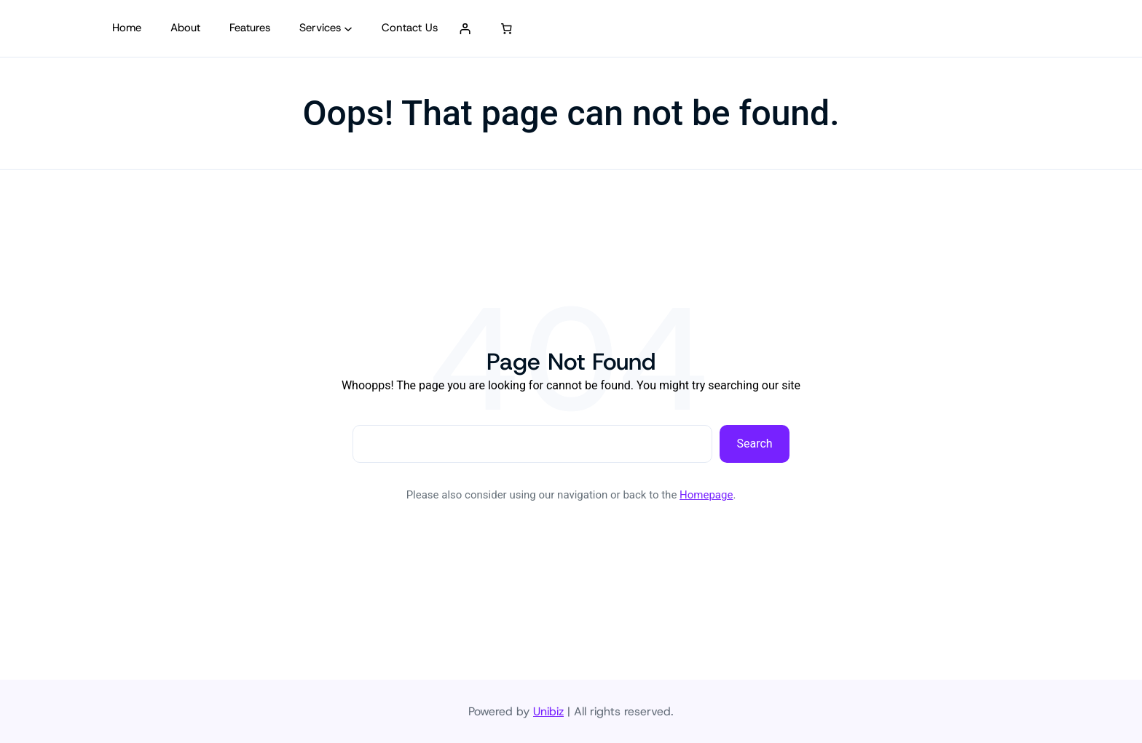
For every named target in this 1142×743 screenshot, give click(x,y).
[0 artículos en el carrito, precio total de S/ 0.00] (507, 28)
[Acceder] (465, 28)
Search (755, 443)
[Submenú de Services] (348, 28)
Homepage (706, 494)
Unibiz (548, 711)
